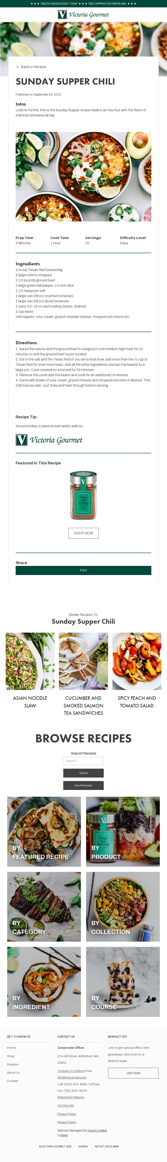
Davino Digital (97, 1130)
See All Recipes (83, 785)
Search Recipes (83, 753)
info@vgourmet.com (71, 1077)
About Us (13, 1072)
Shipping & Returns (70, 1097)
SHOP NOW (83, 533)
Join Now (133, 1073)
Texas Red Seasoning (45, 270)
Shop (11, 1056)
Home (11, 1047)
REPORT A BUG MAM (107, 1146)
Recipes (13, 1064)
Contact (12, 1081)
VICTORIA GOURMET (53, 1146)
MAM (64, 1135)
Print (83, 570)
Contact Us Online (70, 1071)
